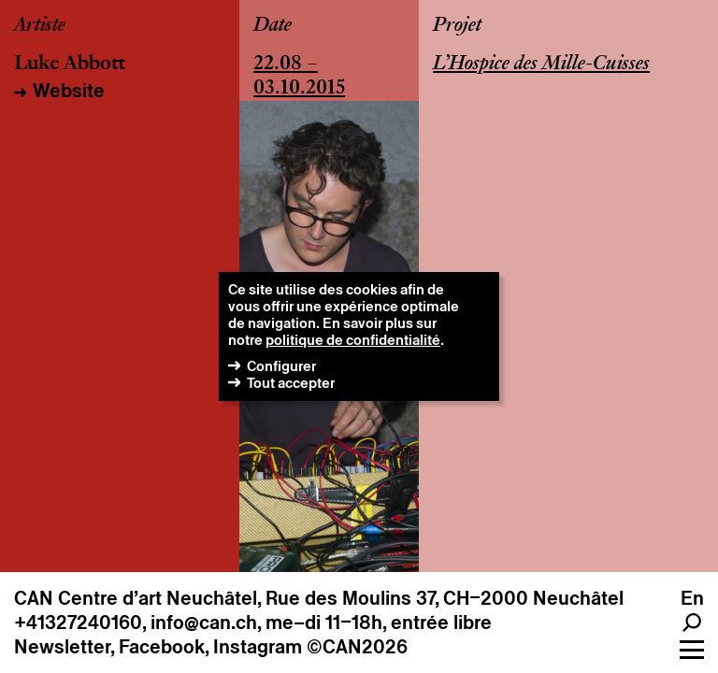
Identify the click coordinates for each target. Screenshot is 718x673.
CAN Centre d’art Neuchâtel (135, 598)
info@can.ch (204, 622)
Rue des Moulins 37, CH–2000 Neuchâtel (445, 598)
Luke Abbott (69, 64)
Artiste (39, 26)
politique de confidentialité (353, 340)
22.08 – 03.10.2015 (299, 76)
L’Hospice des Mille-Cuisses (541, 64)
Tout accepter (291, 383)
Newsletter (62, 647)
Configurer (281, 366)
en (692, 598)
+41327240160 (78, 622)
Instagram (257, 647)
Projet (457, 26)
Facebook (162, 647)
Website (69, 91)
